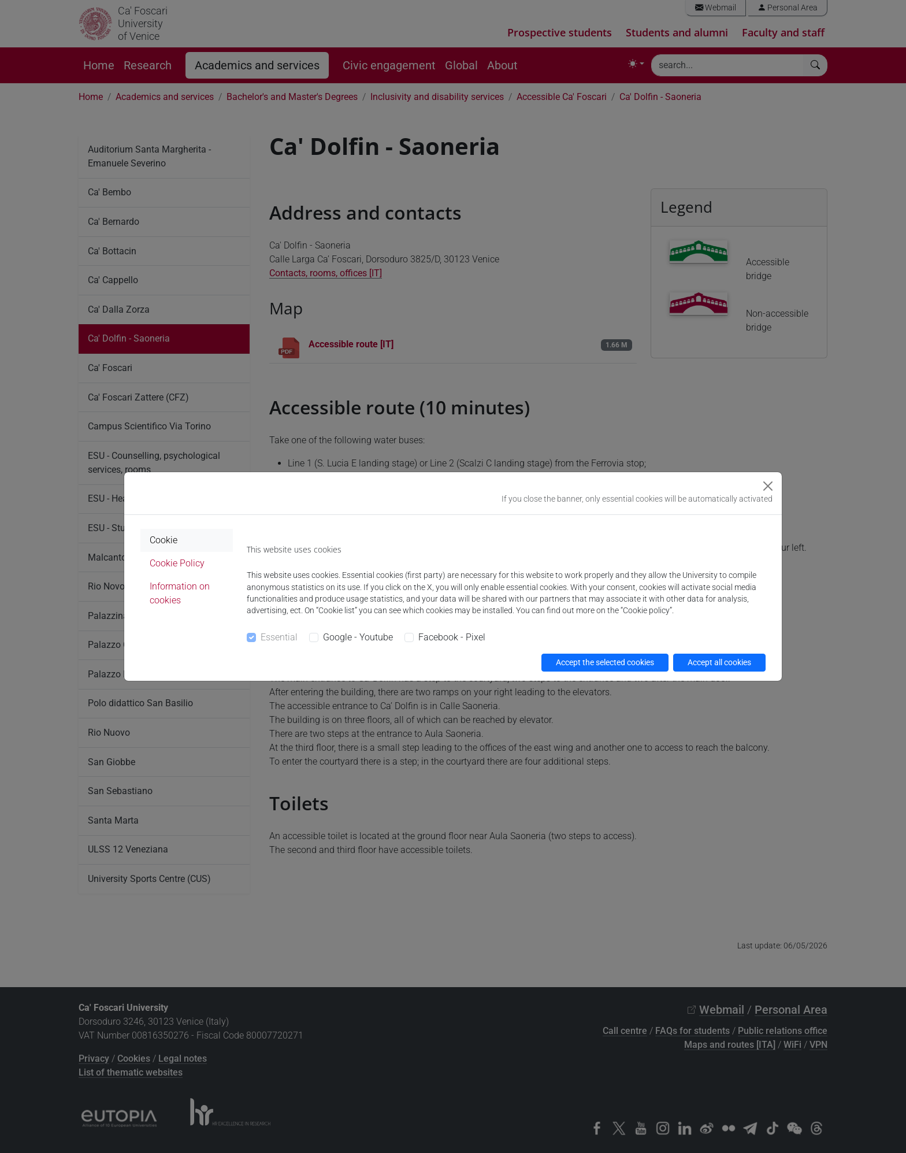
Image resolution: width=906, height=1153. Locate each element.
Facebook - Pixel (451, 637)
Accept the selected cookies (605, 662)
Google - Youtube (358, 637)
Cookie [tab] (163, 540)
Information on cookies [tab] (180, 593)
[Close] (768, 486)
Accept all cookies (719, 662)
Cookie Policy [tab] (177, 563)
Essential (279, 637)
